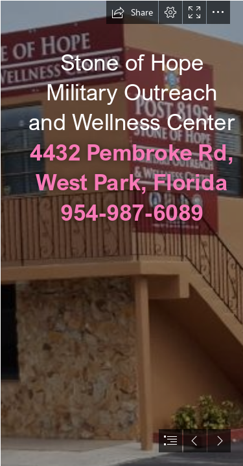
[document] (121, 233)
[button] (132, 12)
